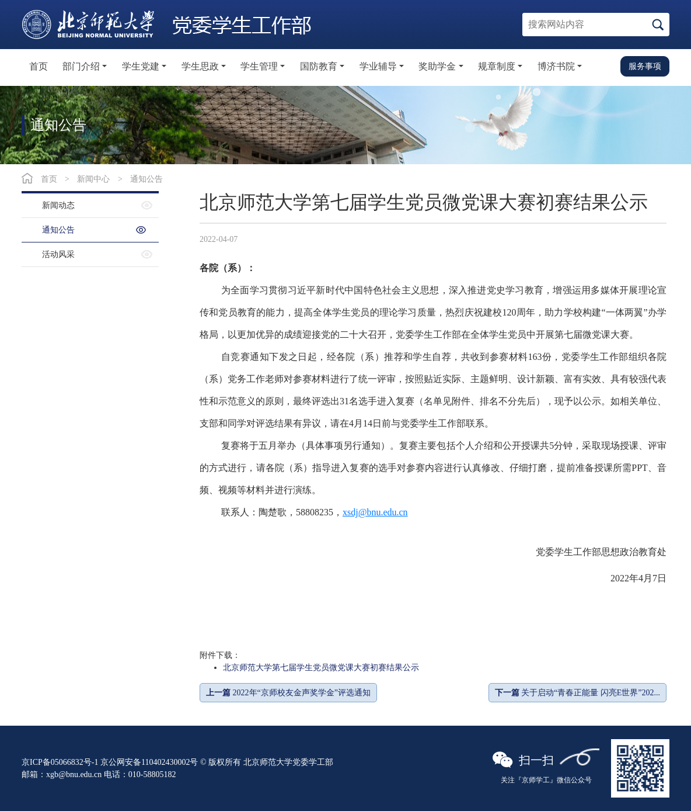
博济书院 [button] (556, 66)
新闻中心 (93, 179)
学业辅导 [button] (378, 66)
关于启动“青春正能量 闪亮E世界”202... (577, 692)
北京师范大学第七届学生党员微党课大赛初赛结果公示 (321, 667)
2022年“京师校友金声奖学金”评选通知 (288, 692)
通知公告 (146, 179)
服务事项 (645, 66)
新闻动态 (58, 205)
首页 (38, 66)
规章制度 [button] (496, 66)
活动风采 (58, 254)
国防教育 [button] (318, 66)
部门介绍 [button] (81, 66)
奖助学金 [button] (437, 66)
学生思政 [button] (200, 66)
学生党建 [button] (140, 66)
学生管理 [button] (259, 66)
